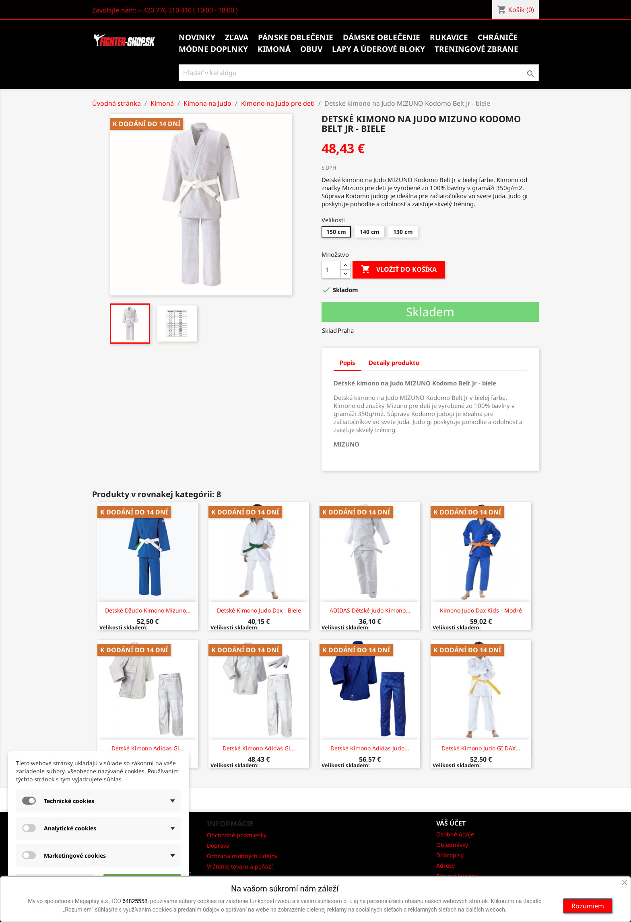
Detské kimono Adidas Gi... (147, 748)
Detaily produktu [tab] (394, 363)
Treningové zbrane (476, 49)
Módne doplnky (213, 49)
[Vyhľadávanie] (359, 72)
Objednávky (452, 844)
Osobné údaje (455, 834)
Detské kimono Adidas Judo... (369, 748)
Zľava (236, 37)
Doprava (218, 845)
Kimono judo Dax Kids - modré (481, 610)
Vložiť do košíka (399, 269)
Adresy (445, 865)
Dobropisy (450, 855)
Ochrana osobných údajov (242, 856)
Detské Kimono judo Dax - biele (259, 610)
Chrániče (498, 37)
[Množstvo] (331, 270)
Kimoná (274, 49)
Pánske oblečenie (295, 37)
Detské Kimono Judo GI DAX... (480, 748)
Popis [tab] (347, 363)
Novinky (197, 37)
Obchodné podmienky (236, 835)
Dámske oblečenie (381, 37)
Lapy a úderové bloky (378, 49)
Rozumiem (587, 906)
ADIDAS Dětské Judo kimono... (370, 610)
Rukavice (449, 37)
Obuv (311, 49)
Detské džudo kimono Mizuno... (148, 610)
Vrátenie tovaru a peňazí (240, 866)
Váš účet (451, 823)
